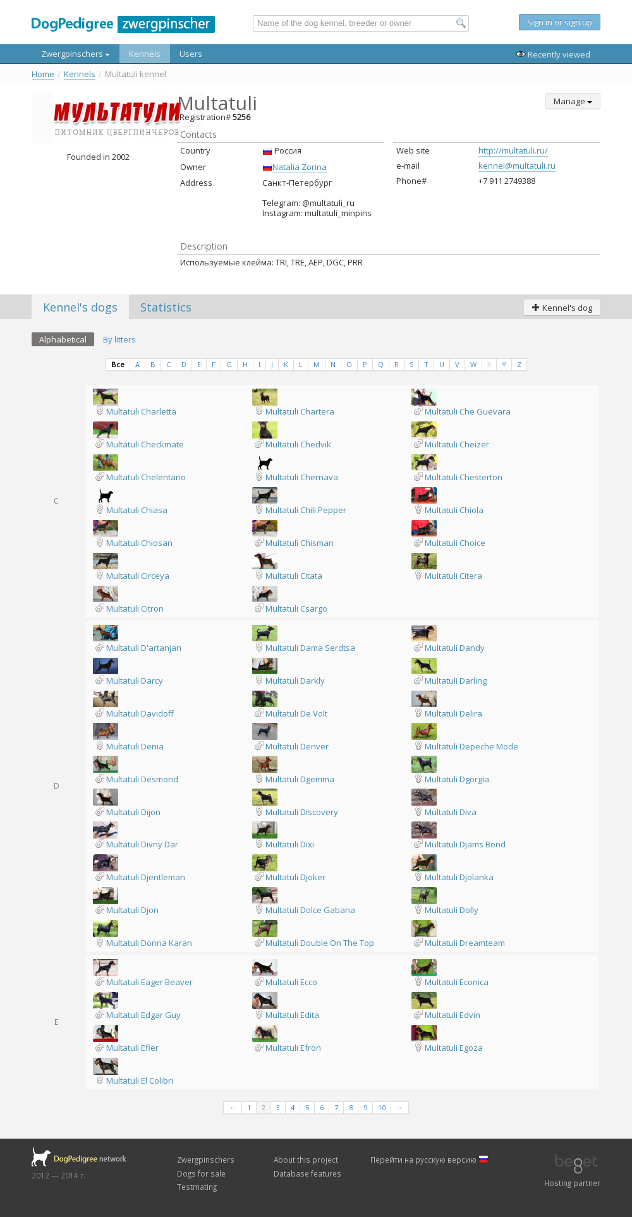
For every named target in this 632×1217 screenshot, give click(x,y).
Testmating (197, 1187)
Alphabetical (63, 339)
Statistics (165, 307)
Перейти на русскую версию (429, 1159)
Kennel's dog (562, 307)
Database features (307, 1173)
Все (118, 364)
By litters (119, 339)
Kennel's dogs (80, 307)
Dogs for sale (201, 1173)
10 (382, 1107)
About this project (306, 1159)
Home (43, 74)
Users (190, 53)
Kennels (145, 53)
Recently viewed (553, 54)
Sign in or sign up (559, 22)
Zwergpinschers (75, 53)
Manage (573, 101)
